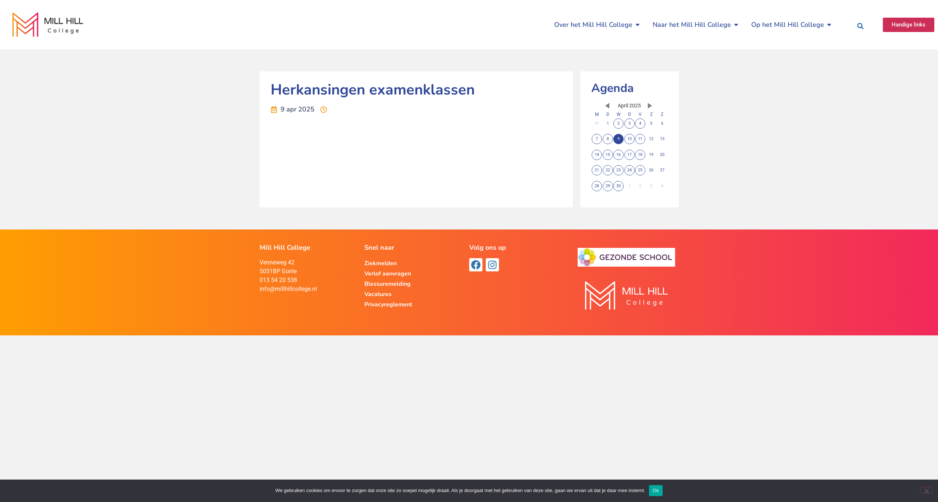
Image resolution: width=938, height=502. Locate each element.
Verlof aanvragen (387, 274)
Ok (656, 490)
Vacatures (378, 294)
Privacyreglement (388, 304)
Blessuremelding (387, 284)
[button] (860, 26)
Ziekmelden (380, 263)
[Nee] (926, 490)
